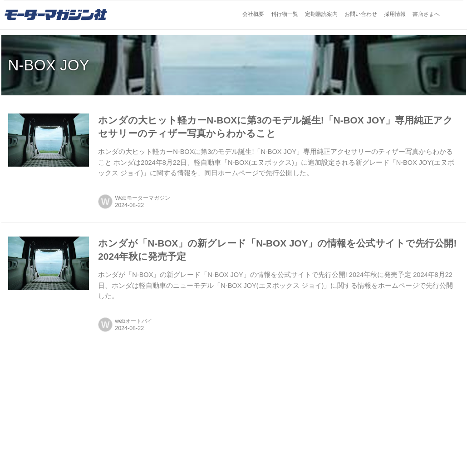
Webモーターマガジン (142, 198)
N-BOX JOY (48, 65)
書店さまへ (426, 14)
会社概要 (253, 14)
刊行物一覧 (284, 14)
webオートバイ (133, 321)
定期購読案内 (321, 14)
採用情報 (395, 14)
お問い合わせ (360, 14)
